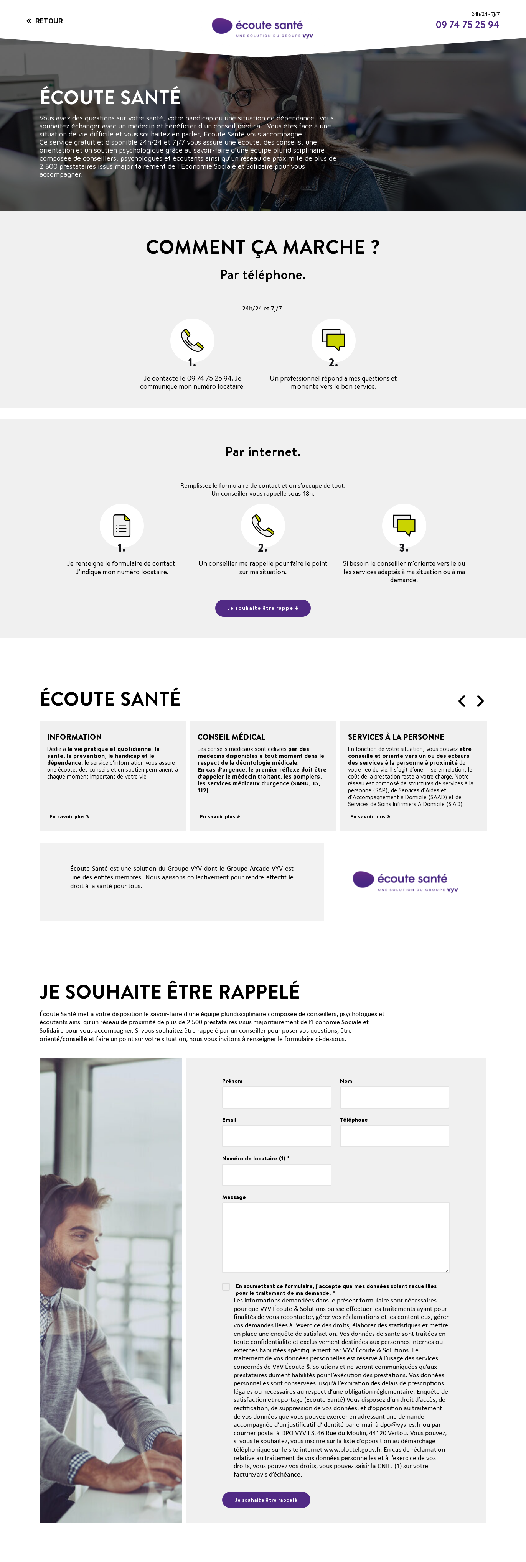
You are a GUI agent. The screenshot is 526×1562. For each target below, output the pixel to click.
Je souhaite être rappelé (263, 608)
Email (229, 1119)
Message (234, 1197)
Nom (346, 1080)
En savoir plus (69, 816)
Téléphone (354, 1119)
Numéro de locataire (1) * (256, 1158)
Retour (49, 21)
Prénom (232, 1080)
